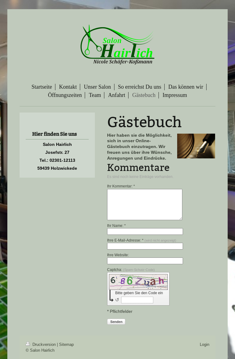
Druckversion (41, 344)
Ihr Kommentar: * (121, 186)
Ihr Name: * (116, 225)
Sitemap (66, 344)
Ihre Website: (118, 255)
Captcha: (131, 269)
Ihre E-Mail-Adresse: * (141, 240)
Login (204, 344)
